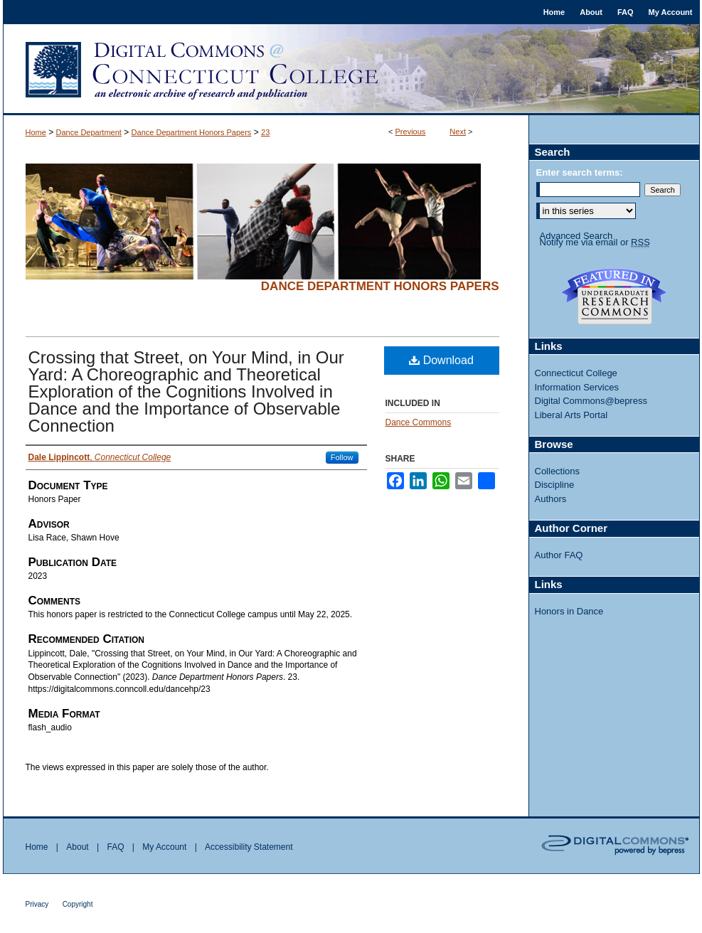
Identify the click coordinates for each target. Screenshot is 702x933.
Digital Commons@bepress (591, 400)
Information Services (577, 387)
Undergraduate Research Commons (614, 296)
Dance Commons (418, 422)
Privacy (37, 904)
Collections (557, 471)
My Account (164, 847)
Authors (551, 499)
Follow (342, 457)
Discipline (555, 484)
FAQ (115, 847)
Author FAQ (559, 555)
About (77, 847)
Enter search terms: (579, 172)
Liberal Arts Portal (571, 415)
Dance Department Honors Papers (192, 132)
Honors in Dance (569, 611)
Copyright (78, 904)
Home (36, 132)
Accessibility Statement (248, 847)
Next (458, 131)
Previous (410, 131)
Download (441, 360)
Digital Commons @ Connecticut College (351, 69)
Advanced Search (576, 235)
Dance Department (89, 132)
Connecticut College (576, 373)
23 (265, 132)
